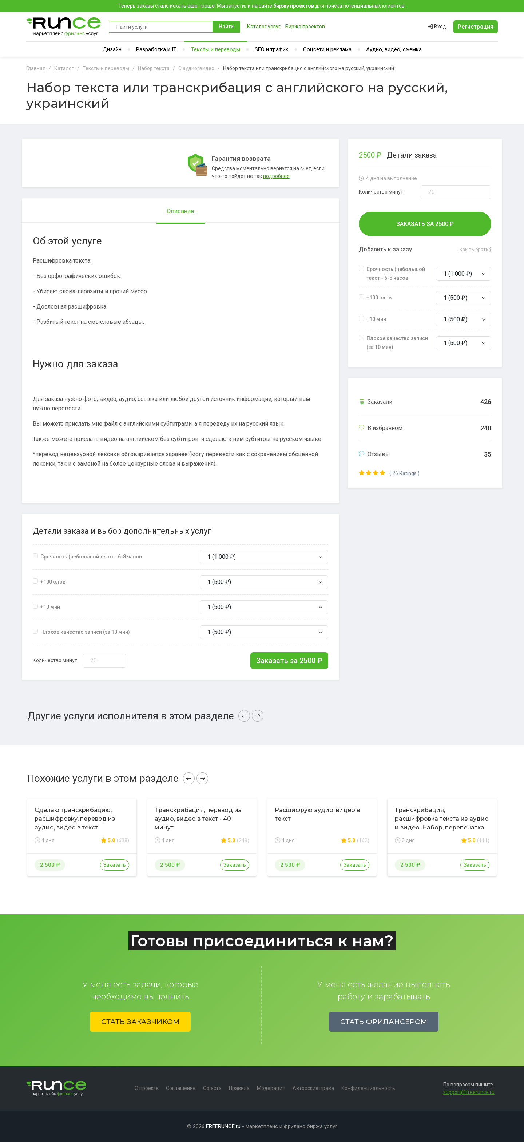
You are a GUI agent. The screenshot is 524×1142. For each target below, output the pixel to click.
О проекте (147, 1088)
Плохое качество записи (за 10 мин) (85, 632)
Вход (437, 26)
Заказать (114, 865)
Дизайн (112, 49)
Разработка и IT (156, 49)
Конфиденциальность (368, 1088)
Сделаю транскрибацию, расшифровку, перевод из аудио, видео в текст (75, 819)
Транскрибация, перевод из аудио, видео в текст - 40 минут (198, 819)
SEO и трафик (272, 49)
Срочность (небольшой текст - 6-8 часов (91, 557)
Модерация (271, 1088)
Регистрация (475, 26)
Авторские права (313, 1088)
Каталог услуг (264, 26)
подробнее (276, 176)
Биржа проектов (305, 26)
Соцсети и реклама (327, 49)
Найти (226, 26)
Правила (239, 1088)
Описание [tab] (180, 211)
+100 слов (53, 582)
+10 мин (50, 607)
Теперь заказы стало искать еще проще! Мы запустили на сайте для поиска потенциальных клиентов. (262, 6)
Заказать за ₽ (289, 660)
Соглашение (181, 1088)
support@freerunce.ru (469, 1092)
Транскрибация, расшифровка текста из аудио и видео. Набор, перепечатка (442, 819)
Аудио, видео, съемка (394, 49)
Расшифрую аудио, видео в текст (317, 814)
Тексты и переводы (215, 49)
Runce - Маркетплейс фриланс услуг (64, 26)
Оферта (212, 1088)
